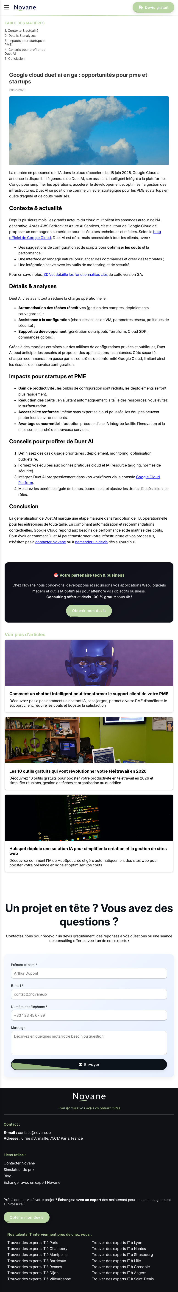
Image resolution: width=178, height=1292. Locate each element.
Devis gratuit (154, 7)
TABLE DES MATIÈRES (24, 23)
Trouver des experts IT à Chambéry (37, 1248)
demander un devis (91, 542)
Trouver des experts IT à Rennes (34, 1266)
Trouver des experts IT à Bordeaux (36, 1260)
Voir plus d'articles (25, 634)
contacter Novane (50, 542)
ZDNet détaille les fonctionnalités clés (76, 274)
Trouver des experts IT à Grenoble (121, 1266)
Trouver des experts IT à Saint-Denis (123, 1279)
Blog (7, 1176)
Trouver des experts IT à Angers (119, 1272)
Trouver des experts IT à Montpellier (38, 1254)
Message (18, 1028)
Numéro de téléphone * (29, 1007)
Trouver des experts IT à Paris (32, 1242)
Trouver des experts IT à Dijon (32, 1272)
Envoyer (89, 1064)
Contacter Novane (19, 1163)
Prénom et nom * (24, 965)
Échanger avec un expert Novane (32, 1182)
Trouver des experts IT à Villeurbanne (39, 1279)
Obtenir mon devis (89, 610)
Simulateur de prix (19, 1169)
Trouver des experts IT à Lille (116, 1260)
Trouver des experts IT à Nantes (119, 1248)
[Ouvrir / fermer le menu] (6, 7)
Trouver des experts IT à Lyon (117, 1242)
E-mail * (17, 985)
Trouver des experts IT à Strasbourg (122, 1254)
